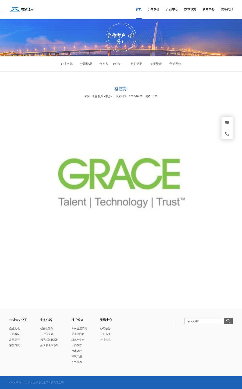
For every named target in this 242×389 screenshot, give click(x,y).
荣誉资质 (156, 63)
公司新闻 (105, 334)
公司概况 (86, 63)
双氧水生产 (78, 339)
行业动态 (105, 339)
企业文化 (67, 63)
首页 (139, 9)
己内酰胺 (76, 345)
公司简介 (154, 9)
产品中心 (172, 9)
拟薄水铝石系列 (49, 339)
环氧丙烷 (76, 356)
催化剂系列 (46, 328)
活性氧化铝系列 (49, 345)
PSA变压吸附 (79, 328)
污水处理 (76, 350)
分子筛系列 (46, 334)
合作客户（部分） (111, 63)
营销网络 (175, 63)
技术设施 (190, 9)
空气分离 (76, 362)
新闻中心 (208, 9)
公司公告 (105, 328)
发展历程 (14, 339)
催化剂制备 (78, 334)
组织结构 (137, 63)
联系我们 (227, 9)
